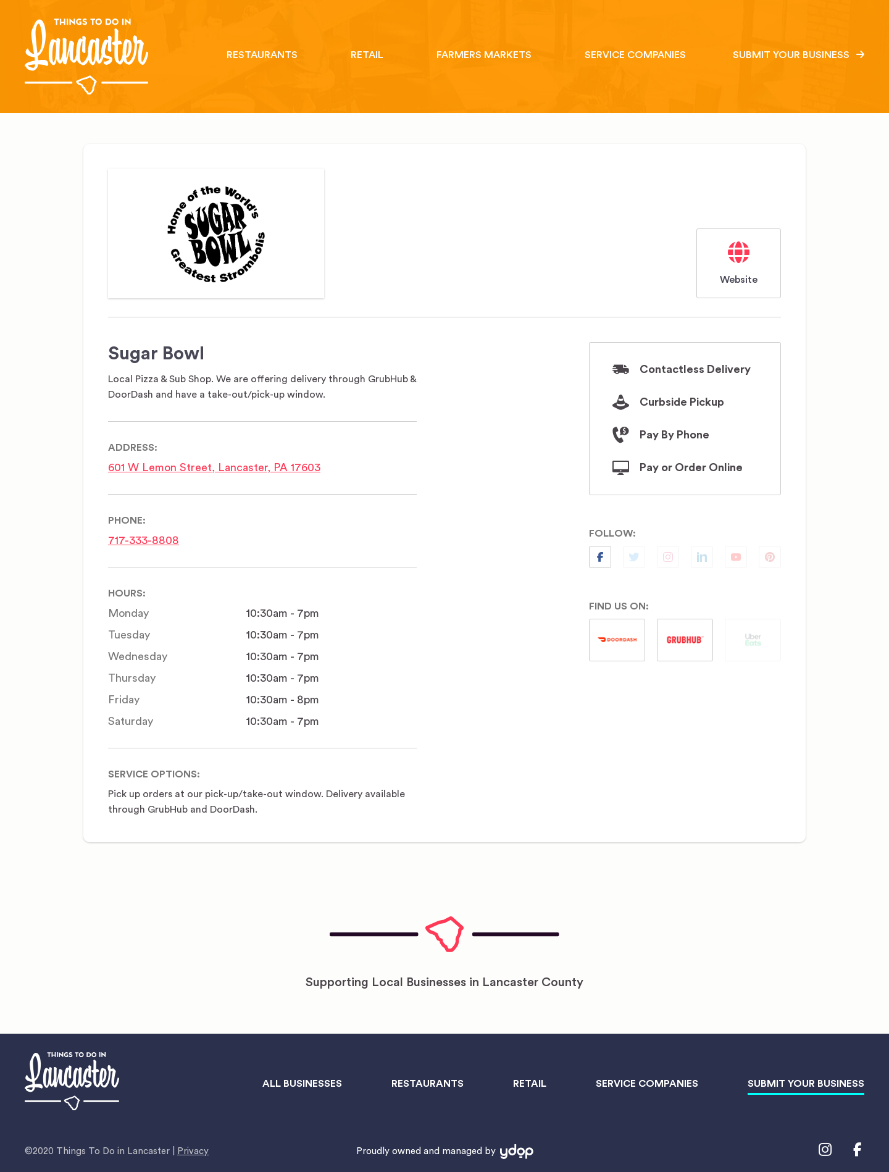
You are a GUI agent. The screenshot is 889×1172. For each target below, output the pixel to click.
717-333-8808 (143, 540)
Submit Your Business (791, 55)
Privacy (193, 1151)
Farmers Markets (484, 55)
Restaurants (262, 55)
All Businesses (302, 1084)
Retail (367, 55)
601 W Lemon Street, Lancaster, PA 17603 (214, 467)
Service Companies (635, 55)
